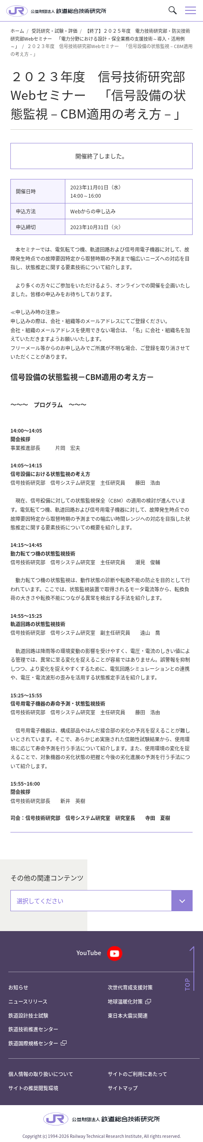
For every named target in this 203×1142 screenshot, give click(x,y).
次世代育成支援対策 (130, 987)
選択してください (40, 900)
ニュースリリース (27, 1001)
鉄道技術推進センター (33, 1029)
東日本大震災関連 (128, 1015)
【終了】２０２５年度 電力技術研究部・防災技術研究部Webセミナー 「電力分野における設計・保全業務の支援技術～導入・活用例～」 (100, 38)
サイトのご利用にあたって (137, 1073)
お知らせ (18, 987)
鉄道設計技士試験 (28, 1015)
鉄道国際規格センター (37, 1043)
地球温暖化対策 (125, 1001)
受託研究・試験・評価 (54, 30)
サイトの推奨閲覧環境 (33, 1087)
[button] (172, 10)
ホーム (17, 30)
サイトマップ (123, 1087)
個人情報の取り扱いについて (40, 1073)
